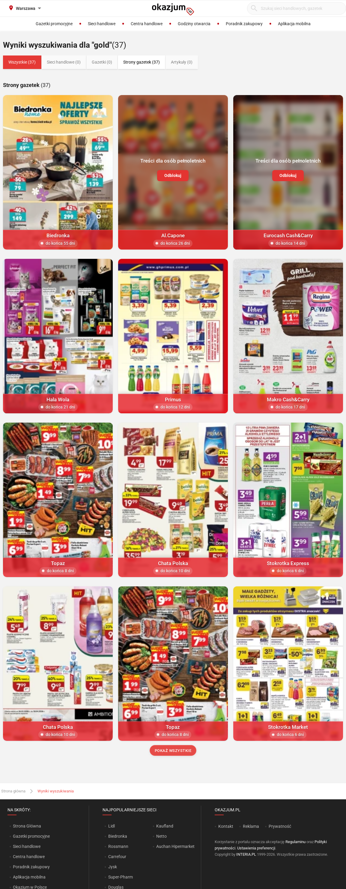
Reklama (251, 826)
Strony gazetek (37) (141, 62)
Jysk (112, 866)
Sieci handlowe (26, 846)
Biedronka (117, 836)
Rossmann (118, 846)
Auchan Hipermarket (175, 846)
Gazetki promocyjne (31, 836)
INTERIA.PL (246, 854)
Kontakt (225, 826)
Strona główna (13, 791)
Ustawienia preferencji (256, 848)
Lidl (111, 826)
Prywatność (280, 826)
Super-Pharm (120, 877)
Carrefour (117, 856)
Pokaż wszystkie (173, 750)
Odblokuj (172, 175)
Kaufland (164, 826)
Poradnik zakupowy (31, 866)
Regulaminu (295, 842)
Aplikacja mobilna (29, 877)
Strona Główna (27, 826)
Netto (161, 836)
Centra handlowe (29, 856)
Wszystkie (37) (22, 62)
